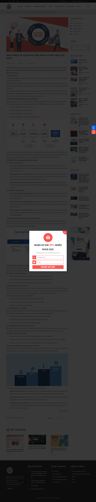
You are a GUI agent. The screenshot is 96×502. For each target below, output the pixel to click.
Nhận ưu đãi (48, 267)
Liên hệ (93, 133)
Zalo (93, 128)
